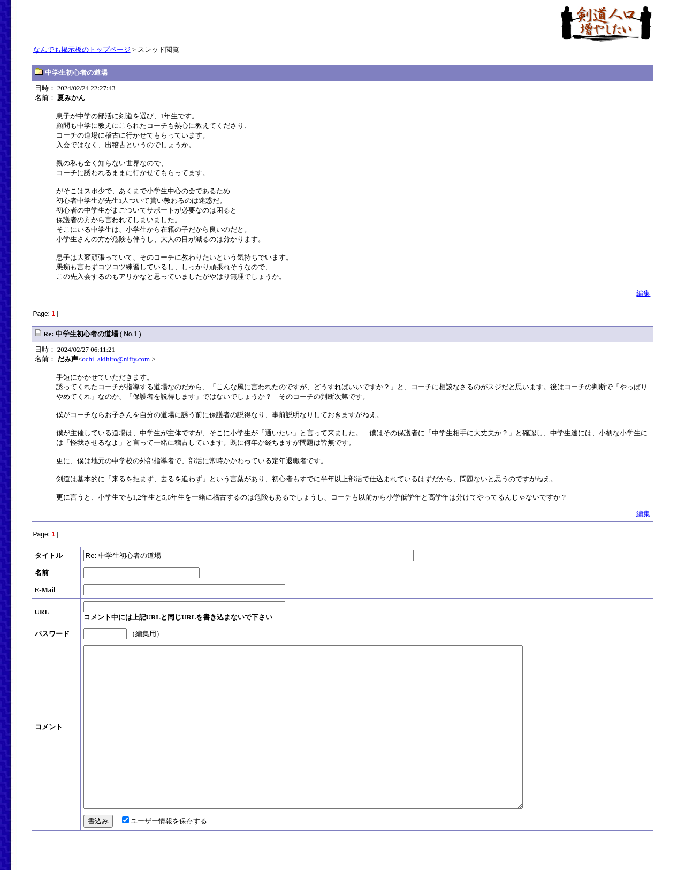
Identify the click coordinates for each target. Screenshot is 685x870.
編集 (643, 293)
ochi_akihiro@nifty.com (116, 359)
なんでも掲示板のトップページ (82, 50)
